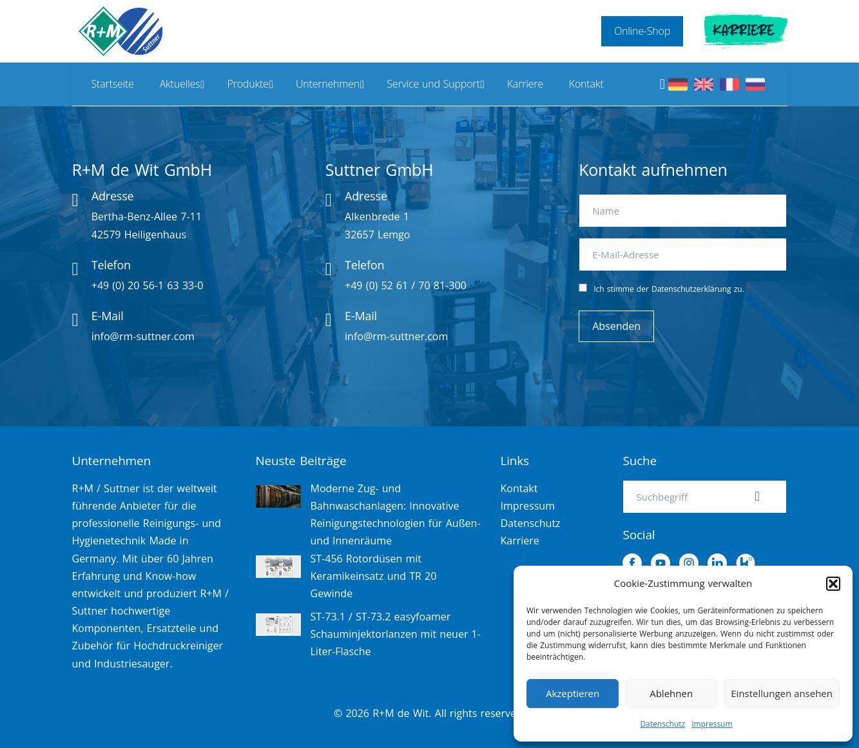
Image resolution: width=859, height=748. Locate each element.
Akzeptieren (572, 693)
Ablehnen (671, 693)
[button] (833, 583)
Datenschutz (662, 723)
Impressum (711, 723)
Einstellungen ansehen (782, 693)
